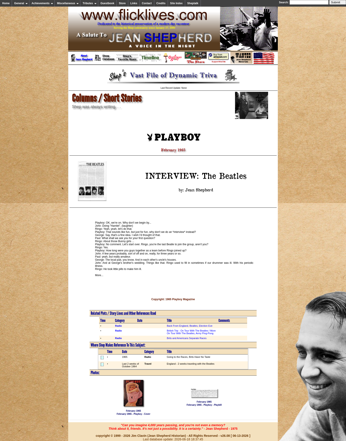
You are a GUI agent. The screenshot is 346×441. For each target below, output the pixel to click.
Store (122, 3)
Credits (160, 3)
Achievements (42, 3)
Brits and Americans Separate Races (187, 338)
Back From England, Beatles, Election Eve (189, 325)
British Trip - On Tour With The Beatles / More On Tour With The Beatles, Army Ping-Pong (191, 332)
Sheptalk (192, 3)
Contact (147, 3)
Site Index (176, 3)
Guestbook (107, 3)
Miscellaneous (68, 3)
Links (133, 3)
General (21, 3)
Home (5, 3)
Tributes (90, 3)
